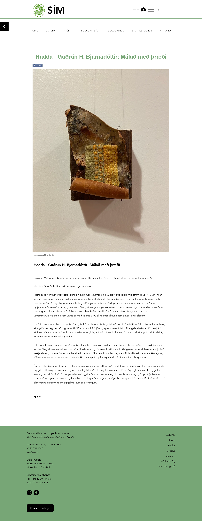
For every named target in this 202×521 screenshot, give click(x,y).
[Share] (38, 65)
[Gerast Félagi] (40, 508)
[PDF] (37, 397)
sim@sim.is (33, 452)
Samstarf (170, 456)
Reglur (171, 445)
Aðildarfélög (168, 461)
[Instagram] (29, 492)
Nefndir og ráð (167, 466)
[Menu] (151, 9)
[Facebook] (36, 492)
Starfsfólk (170, 435)
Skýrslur (171, 450)
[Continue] (4, 26)
